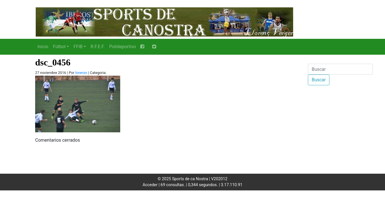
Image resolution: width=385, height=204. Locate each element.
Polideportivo (122, 46)
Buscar (319, 79)
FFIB (77, 46)
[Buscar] (340, 69)
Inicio (42, 46)
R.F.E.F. (97, 46)
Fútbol (59, 46)
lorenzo (81, 73)
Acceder (150, 184)
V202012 (219, 179)
